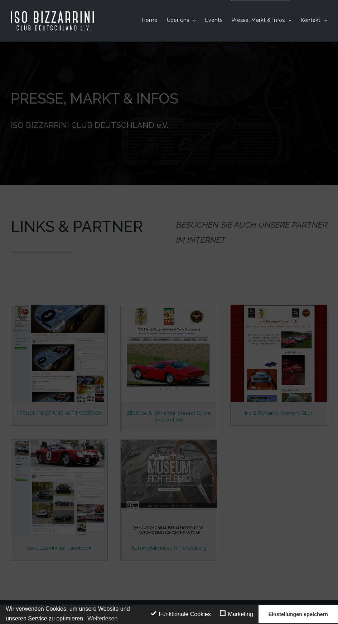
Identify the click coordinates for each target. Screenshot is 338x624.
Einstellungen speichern (298, 614)
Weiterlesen (102, 618)
